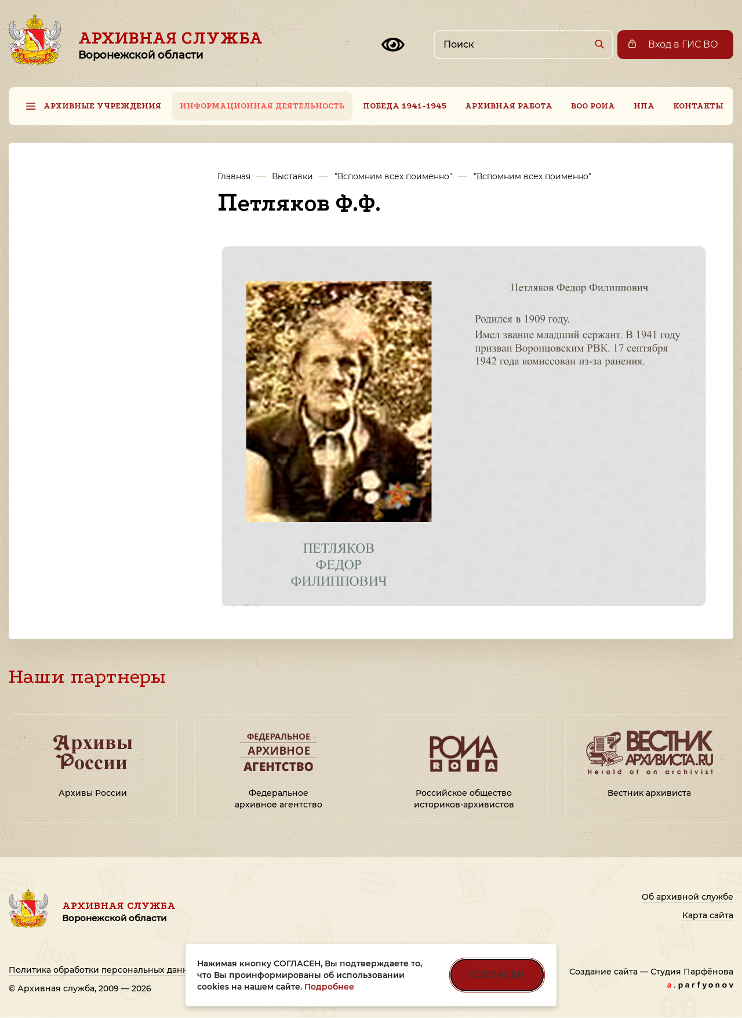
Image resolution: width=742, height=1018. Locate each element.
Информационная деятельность (262, 106)
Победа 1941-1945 (404, 106)
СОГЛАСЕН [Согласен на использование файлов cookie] (497, 974)
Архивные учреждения (102, 106)
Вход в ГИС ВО (683, 44)
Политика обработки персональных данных (104, 970)
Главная (233, 176)
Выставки (292, 176)
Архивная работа (508, 106)
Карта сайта (707, 915)
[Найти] (599, 43)
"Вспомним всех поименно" (393, 176)
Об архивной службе (687, 897)
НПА (644, 106)
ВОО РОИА (593, 106)
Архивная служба (170, 44)
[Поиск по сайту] (523, 44)
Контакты (698, 106)
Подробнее (329, 986)
